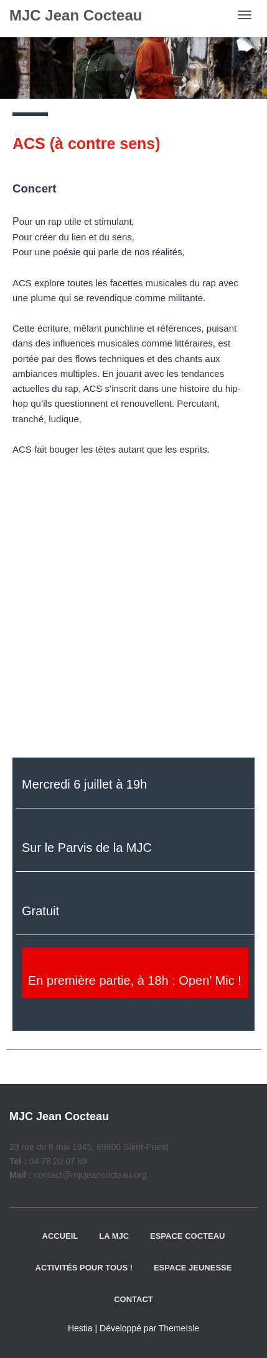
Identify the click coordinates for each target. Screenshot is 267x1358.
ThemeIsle (179, 1328)
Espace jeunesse (193, 1267)
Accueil (60, 1236)
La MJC (114, 1236)
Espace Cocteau (187, 1236)
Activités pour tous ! (84, 1267)
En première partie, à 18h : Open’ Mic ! (134, 980)
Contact (133, 1299)
